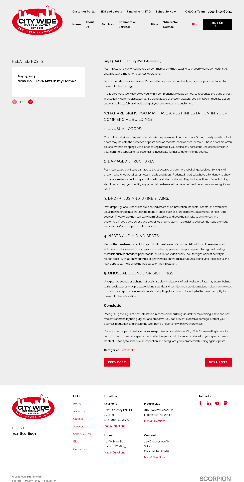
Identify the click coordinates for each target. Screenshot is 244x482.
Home (77, 403)
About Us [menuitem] (90, 24)
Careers (78, 418)
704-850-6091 (220, 12)
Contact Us (217, 24)
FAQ (148, 11)
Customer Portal (83, 11)
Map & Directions (114, 425)
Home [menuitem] (76, 24)
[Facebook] (200, 403)
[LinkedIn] (209, 403)
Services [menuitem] (108, 24)
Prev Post (117, 362)
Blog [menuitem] (195, 24)
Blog (76, 441)
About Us (79, 411)
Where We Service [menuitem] (170, 24)
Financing (133, 11)
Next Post (218, 362)
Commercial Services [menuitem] (127, 24)
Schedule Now (166, 11)
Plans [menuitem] (155, 24)
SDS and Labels (111, 11)
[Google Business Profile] (225, 403)
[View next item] (30, 101)
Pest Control (128, 350)
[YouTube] (217, 403)
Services (78, 426)
